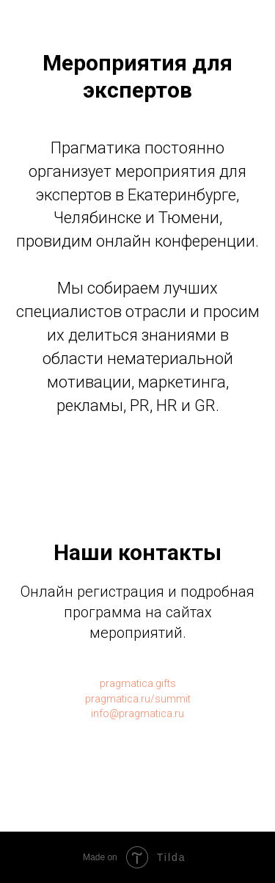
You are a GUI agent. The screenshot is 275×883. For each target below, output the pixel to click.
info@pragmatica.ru (137, 713)
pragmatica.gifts (138, 683)
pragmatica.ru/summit (138, 699)
